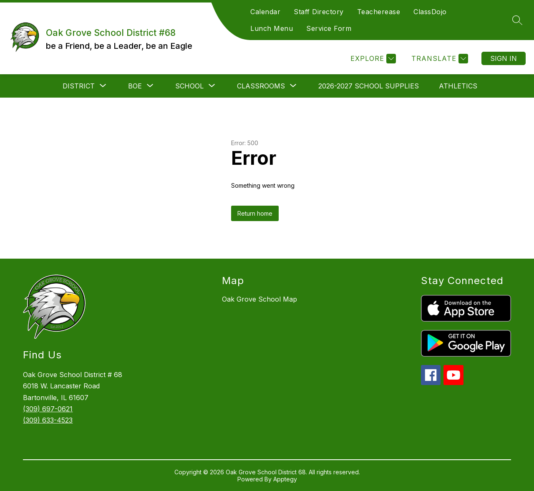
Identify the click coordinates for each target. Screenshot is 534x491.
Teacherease (378, 12)
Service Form (328, 28)
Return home (254, 213)
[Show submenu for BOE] (135, 86)
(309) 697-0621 (48, 409)
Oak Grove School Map (259, 299)
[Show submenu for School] (189, 86)
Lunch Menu (271, 28)
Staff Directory (319, 12)
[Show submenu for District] (79, 86)
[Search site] (517, 20)
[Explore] (372, 58)
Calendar (265, 12)
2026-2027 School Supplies (368, 86)
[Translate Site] (438, 58)
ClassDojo (430, 12)
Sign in (503, 58)
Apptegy (285, 479)
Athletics (458, 86)
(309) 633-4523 (48, 420)
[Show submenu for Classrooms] (261, 86)
